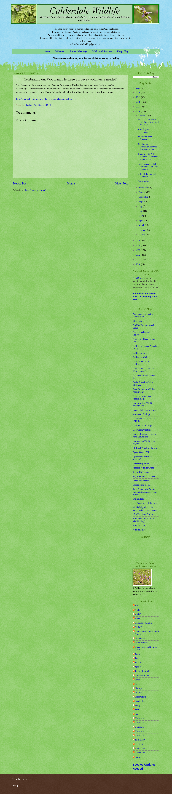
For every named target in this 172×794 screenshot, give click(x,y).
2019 (138, 97)
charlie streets (141, 744)
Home (47, 51)
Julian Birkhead (142, 671)
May (141, 216)
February (143, 230)
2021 (138, 88)
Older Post (121, 183)
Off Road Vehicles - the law (145, 448)
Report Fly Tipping (141, 472)
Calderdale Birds (140, 353)
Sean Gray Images (141, 481)
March (142, 225)
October (142, 192)
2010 (138, 264)
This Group (138, 278)
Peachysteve (140, 697)
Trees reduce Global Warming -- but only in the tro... (148, 167)
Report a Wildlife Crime (143, 468)
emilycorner (140, 748)
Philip (137, 705)
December (143, 115)
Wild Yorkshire (139, 525)
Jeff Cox (138, 662)
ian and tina (140, 752)
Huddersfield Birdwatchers (144, 410)
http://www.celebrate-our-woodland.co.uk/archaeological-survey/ (46, 99)
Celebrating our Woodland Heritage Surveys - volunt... (147, 147)
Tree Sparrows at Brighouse (145, 503)
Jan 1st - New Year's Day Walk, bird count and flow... (148, 122)
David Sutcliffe (141, 643)
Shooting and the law (142, 485)
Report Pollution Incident (144, 476)
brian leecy (140, 740)
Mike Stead (140, 692)
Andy (137, 610)
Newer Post (20, 183)
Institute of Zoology (141, 414)
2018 (138, 102)
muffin (138, 757)
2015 (138, 241)
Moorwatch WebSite (142, 430)
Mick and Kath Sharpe (142, 425)
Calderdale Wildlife (143, 623)
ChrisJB (138, 627)
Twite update (143, 181)
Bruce (137, 618)
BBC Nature (138, 321)
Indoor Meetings (78, 51)
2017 (138, 107)
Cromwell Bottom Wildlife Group (147, 632)
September (144, 197)
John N (138, 667)
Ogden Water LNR (141, 452)
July (141, 206)
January (142, 234)
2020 (138, 92)
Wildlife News (139, 530)
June (141, 211)
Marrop (138, 688)
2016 (138, 111)
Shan (137, 710)
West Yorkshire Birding (143, 514)
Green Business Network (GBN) (146, 648)
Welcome (59, 51)
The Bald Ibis (139, 499)
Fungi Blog (122, 51)
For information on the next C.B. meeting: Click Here (145, 296)
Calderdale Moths (140, 357)
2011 (138, 259)
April (141, 220)
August (142, 201)
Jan (136, 658)
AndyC (138, 614)
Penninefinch (141, 701)
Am (136, 606)
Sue (136, 714)
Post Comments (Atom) (35, 190)
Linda (137, 680)
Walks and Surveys (102, 51)
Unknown (139, 718)
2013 (138, 250)
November (143, 187)
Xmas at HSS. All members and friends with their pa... (148, 156)
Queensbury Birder (141, 463)
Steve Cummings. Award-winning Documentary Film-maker (145, 492)
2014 (138, 245)
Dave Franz (140, 638)
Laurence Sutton (142, 675)
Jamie (137, 654)
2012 (138, 255)
